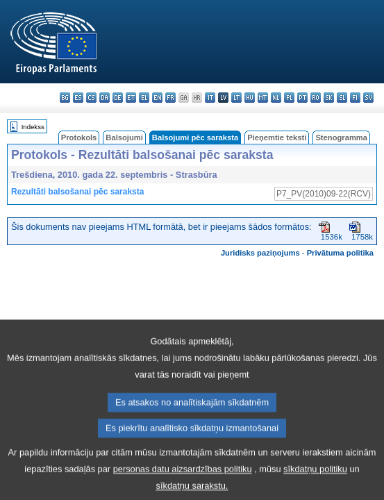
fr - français (170, 97)
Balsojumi (124, 137)
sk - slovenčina (329, 97)
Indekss (33, 127)
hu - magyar (249, 97)
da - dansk (104, 97)
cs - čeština (91, 97)
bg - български (65, 97)
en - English (157, 97)
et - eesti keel (131, 97)
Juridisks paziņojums (260, 253)
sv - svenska (368, 97)
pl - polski (289, 97)
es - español (78, 97)
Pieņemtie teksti (276, 137)
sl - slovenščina (342, 97)
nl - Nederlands (276, 97)
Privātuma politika (340, 253)
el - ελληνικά (144, 97)
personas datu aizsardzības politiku (182, 485)
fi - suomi (355, 97)
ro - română (315, 97)
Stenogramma (341, 137)
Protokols (79, 137)
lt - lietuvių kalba (236, 97)
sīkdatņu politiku (315, 485)
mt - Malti (263, 97)
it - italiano (210, 97)
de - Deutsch (117, 97)
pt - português (302, 97)
